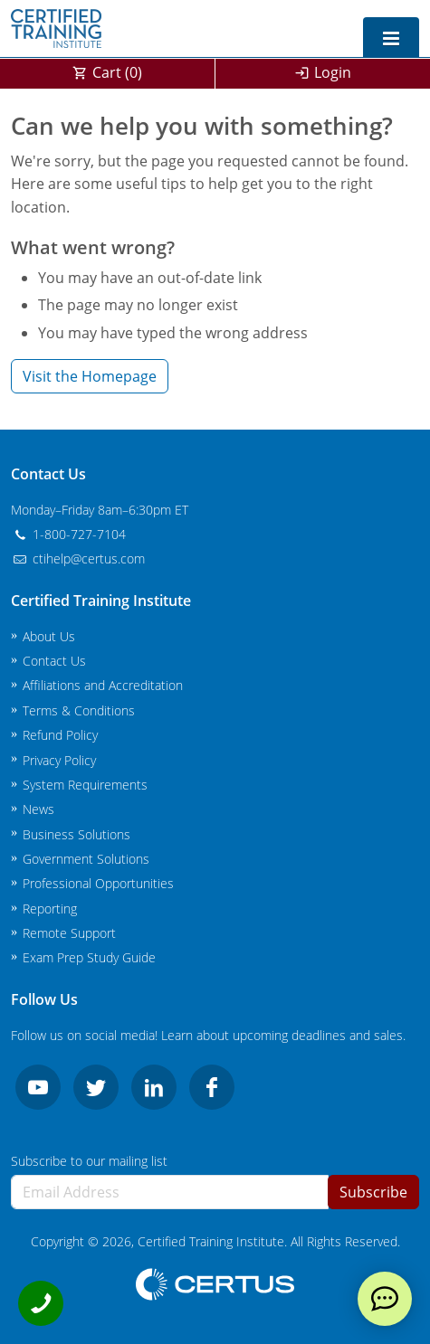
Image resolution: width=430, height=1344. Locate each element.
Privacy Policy (59, 760)
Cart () (117, 72)
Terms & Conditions (79, 710)
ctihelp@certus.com (78, 558)
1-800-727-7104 (68, 534)
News (38, 809)
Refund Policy (60, 734)
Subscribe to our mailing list (89, 1160)
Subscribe (373, 1192)
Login (332, 72)
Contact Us (54, 660)
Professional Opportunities (98, 883)
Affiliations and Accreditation (103, 685)
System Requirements (85, 784)
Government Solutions (86, 858)
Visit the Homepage (90, 376)
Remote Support (69, 933)
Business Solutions (76, 834)
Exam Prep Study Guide (89, 957)
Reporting (50, 908)
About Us (49, 636)
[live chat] (385, 1299)
